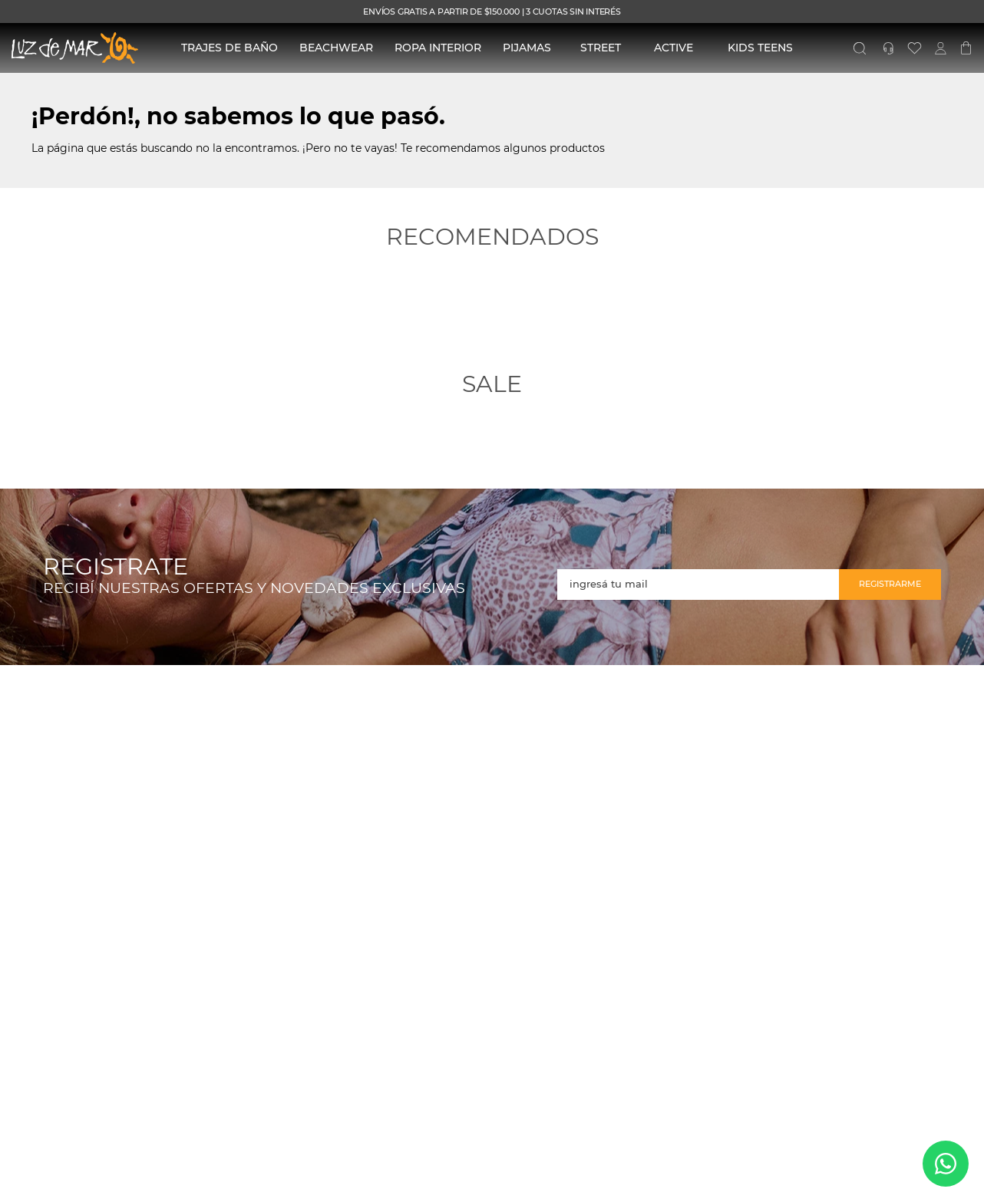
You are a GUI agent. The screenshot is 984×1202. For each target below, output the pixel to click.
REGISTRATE (115, 567)
